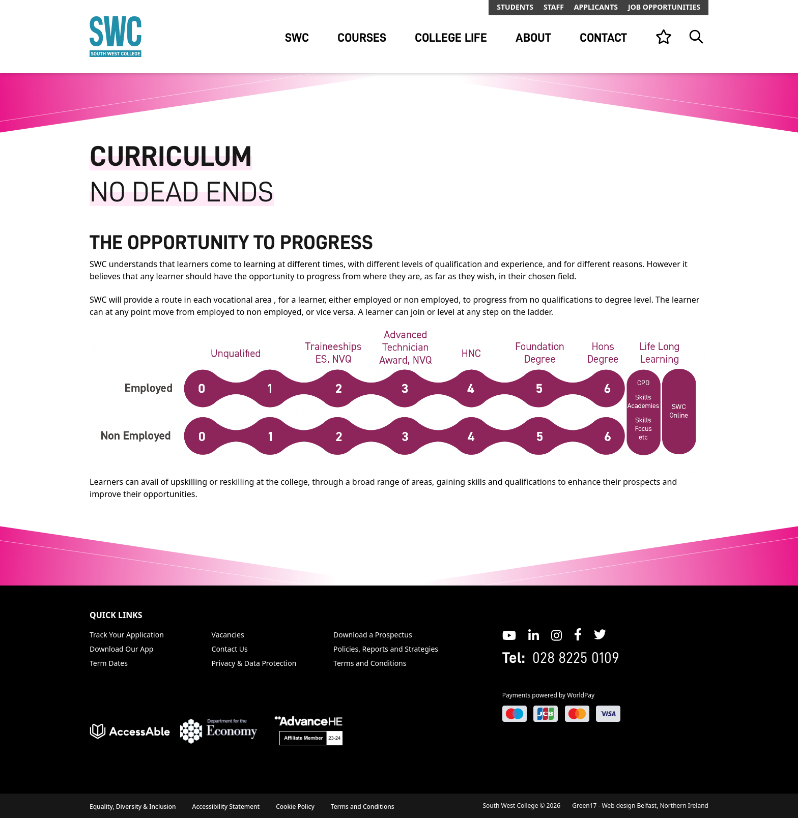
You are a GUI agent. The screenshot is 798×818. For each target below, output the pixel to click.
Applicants (596, 7)
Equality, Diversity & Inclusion (133, 806)
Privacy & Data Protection (254, 663)
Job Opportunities (664, 7)
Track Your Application (127, 634)
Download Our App (121, 649)
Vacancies (228, 634)
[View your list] (663, 36)
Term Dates (109, 663)
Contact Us (230, 649)
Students (515, 7)
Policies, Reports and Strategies (385, 649)
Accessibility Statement (226, 806)
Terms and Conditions (369, 663)
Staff (554, 7)
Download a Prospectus (372, 634)
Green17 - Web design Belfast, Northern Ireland (640, 805)
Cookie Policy (295, 806)
